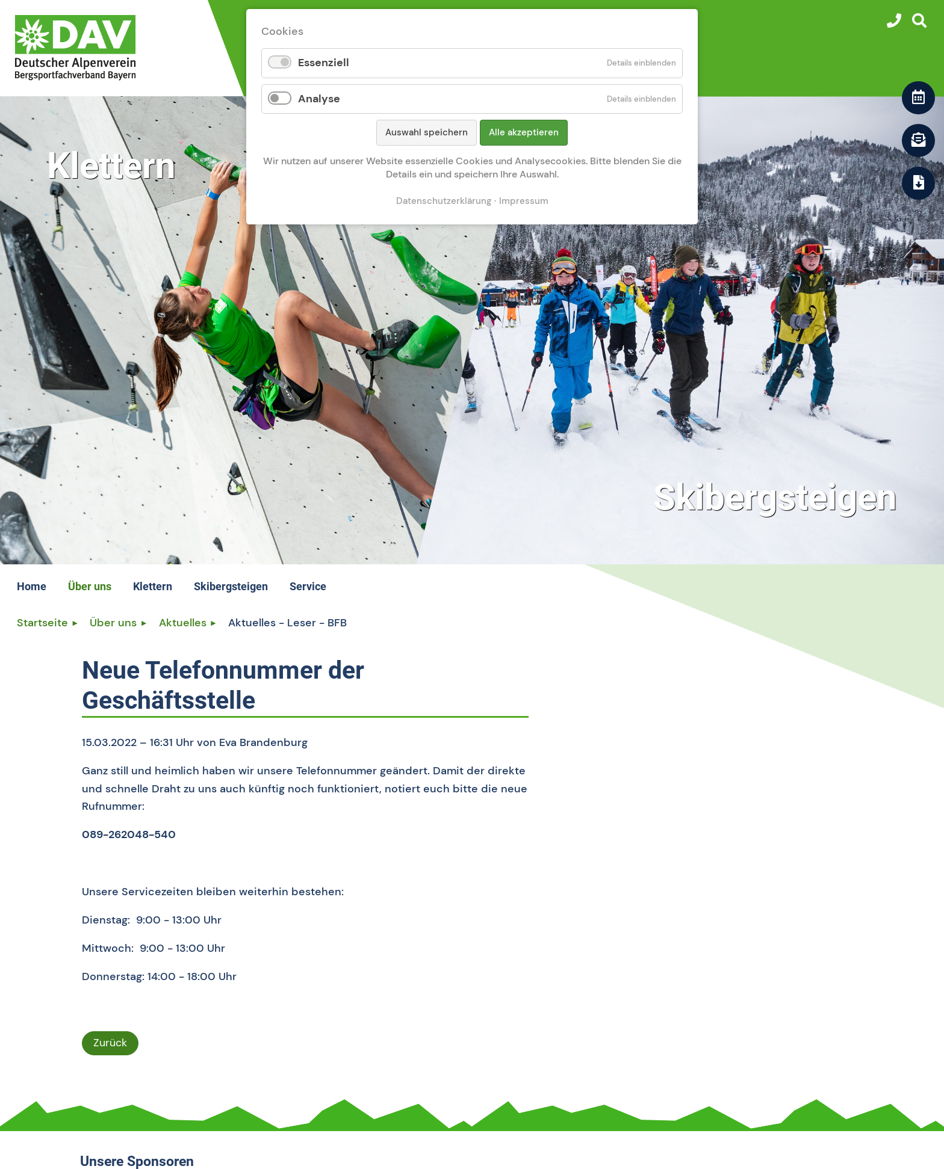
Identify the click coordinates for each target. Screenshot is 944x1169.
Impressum (523, 201)
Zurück (110, 1042)
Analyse (319, 98)
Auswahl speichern (426, 132)
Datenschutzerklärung (443, 201)
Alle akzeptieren (524, 132)
